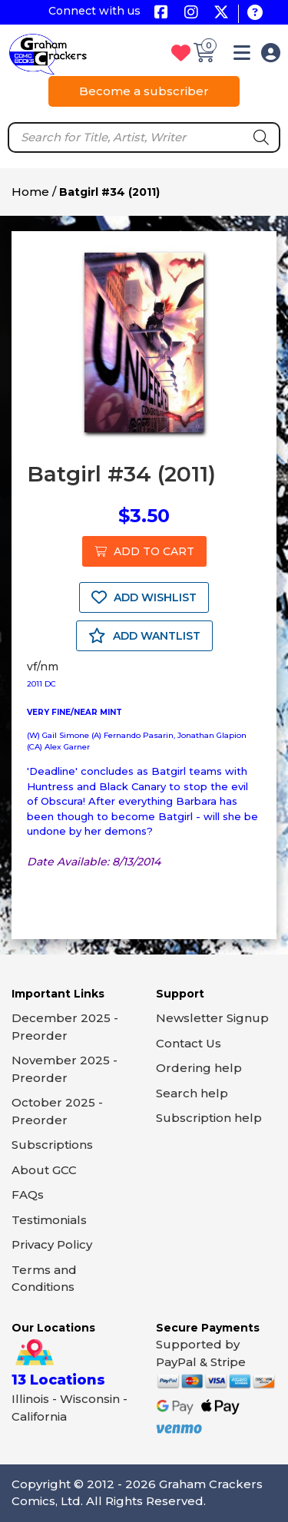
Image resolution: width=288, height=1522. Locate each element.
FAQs (28, 1194)
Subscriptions (52, 1144)
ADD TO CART (144, 551)
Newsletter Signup (212, 1018)
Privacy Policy (52, 1244)
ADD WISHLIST (144, 597)
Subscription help (209, 1117)
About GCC (44, 1170)
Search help (192, 1093)
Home (30, 191)
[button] (241, 55)
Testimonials (49, 1220)
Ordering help (199, 1067)
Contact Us (188, 1043)
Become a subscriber (144, 91)
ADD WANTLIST (144, 636)
